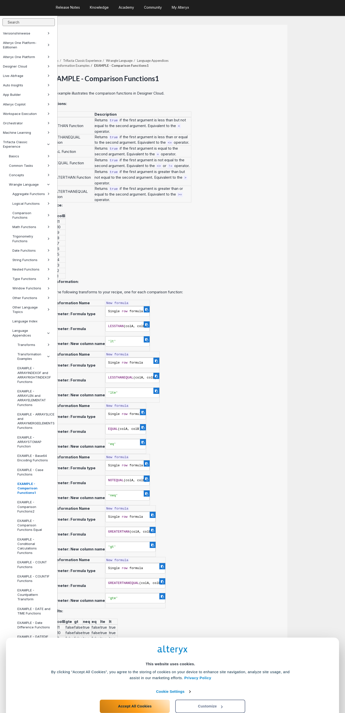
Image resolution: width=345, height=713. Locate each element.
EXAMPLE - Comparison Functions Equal (29, 525)
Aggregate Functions (31, 194)
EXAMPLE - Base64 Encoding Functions (32, 458)
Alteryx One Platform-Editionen (26, 45)
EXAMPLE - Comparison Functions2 (26, 506)
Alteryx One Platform (26, 57)
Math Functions (31, 227)
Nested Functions (31, 269)
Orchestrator (26, 123)
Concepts (29, 175)
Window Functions (31, 288)
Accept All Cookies (135, 691)
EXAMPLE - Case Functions (30, 472)
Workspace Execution (26, 114)
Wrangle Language (29, 184)
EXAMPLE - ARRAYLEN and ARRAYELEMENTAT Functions (31, 398)
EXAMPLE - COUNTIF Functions (33, 578)
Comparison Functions (31, 215)
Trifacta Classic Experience (26, 144)
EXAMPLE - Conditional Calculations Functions (27, 546)
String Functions (31, 260)
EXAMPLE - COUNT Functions (32, 564)
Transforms (33, 345)
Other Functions (31, 298)
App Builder (26, 95)
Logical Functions (31, 203)
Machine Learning (26, 133)
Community (153, 7)
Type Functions (31, 279)
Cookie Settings (170, 676)
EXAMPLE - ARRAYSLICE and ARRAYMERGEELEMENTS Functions (35, 421)
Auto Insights (26, 85)
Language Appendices (31, 333)
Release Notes (68, 7)
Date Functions (31, 250)
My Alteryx (180, 7)
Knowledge (99, 7)
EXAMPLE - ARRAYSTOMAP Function (29, 441)
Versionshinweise (26, 33)
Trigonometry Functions (31, 238)
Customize (210, 691)
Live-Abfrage (26, 76)
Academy (126, 7)
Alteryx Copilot (26, 104)
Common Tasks (29, 166)
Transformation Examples (33, 356)
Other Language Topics (31, 309)
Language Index (24, 321)
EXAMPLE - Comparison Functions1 (27, 488)
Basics (29, 156)
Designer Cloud (26, 66)
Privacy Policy (197, 663)
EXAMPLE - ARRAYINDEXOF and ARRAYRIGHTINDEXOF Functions (34, 375)
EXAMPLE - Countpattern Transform (27, 594)
